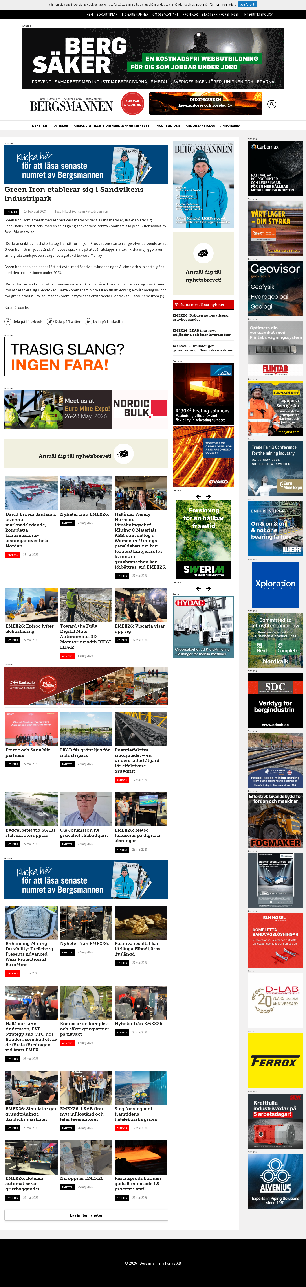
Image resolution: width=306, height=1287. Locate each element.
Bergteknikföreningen (220, 14)
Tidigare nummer (134, 14)
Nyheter (39, 125)
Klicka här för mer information (215, 4)
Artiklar (60, 125)
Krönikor (190, 14)
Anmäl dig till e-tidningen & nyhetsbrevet (112, 125)
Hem (89, 14)
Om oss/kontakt (165, 14)
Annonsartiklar (200, 125)
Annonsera (230, 125)
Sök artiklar (107, 14)
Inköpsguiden (167, 125)
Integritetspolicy (258, 14)
